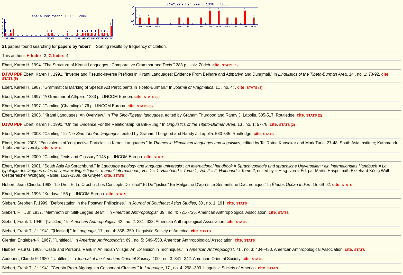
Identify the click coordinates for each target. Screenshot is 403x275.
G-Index (56, 56)
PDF (18, 74)
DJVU (7, 74)
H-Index (34, 56)
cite (215, 65)
